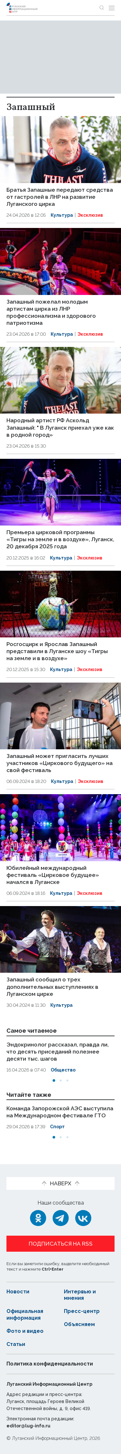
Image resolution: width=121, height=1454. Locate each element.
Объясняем (79, 1324)
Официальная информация (24, 1314)
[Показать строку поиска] (101, 8)
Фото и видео (25, 1331)
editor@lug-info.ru (28, 1425)
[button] (54, 1080)
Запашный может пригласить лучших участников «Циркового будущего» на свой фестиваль (59, 763)
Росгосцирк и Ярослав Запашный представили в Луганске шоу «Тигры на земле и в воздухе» (57, 651)
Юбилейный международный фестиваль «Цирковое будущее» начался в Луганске (52, 875)
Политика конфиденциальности (49, 1364)
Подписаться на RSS (61, 1243)
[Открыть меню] (111, 8)
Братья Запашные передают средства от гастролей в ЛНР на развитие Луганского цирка (59, 197)
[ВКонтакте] (83, 1218)
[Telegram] (61, 1218)
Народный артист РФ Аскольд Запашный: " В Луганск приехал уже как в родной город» (60, 427)
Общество (63, 1069)
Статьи (15, 1344)
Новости (17, 1292)
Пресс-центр (82, 1311)
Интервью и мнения (80, 1295)
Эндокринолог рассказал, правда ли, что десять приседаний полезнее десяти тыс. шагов (57, 1051)
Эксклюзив (90, 215)
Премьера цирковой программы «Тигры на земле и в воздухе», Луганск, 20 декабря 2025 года (60, 539)
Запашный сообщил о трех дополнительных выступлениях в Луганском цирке (52, 986)
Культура (62, 215)
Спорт (57, 1126)
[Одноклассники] (38, 1218)
